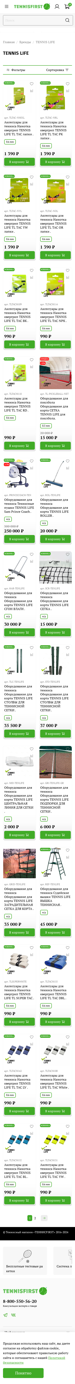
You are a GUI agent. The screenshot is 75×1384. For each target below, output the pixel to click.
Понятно (23, 1373)
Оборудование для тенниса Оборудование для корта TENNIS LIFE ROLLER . (54, 507)
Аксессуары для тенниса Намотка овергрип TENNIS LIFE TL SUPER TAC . (19, 992)
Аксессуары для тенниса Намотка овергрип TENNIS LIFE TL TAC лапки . (18, 128)
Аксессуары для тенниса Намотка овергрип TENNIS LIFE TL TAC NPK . (53, 315)
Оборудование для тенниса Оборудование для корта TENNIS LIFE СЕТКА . (54, 601)
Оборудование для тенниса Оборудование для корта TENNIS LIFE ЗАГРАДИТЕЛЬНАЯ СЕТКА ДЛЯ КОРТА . (19, 899)
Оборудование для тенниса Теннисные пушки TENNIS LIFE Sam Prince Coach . (19, 505)
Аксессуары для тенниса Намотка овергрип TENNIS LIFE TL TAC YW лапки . (17, 223)
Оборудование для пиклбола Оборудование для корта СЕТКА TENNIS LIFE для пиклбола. (54, 408)
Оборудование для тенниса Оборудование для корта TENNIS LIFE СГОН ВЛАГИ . (18, 601)
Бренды (25, 42)
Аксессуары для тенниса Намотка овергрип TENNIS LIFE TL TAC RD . (17, 404)
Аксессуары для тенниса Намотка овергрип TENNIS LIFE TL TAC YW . (53, 1171)
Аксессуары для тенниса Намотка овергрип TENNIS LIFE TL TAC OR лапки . (53, 223)
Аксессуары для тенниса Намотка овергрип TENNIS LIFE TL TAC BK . (17, 315)
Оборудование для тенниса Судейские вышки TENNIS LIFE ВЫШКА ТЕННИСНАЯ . (55, 897)
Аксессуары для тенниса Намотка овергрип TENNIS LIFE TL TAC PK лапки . (53, 130)
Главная (9, 42)
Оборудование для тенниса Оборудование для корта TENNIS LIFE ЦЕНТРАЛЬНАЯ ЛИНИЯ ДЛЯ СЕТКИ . (18, 799)
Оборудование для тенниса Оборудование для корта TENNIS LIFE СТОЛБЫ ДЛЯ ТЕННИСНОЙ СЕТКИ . (18, 698)
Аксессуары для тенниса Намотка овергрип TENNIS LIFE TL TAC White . (54, 1081)
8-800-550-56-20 (20, 1301)
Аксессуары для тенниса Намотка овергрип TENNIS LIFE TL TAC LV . (17, 1081)
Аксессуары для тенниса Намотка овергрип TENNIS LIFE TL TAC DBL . (53, 992)
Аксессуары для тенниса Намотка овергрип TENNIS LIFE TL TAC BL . (17, 1171)
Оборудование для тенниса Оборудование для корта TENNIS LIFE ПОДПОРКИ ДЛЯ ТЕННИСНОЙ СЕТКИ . (54, 799)
